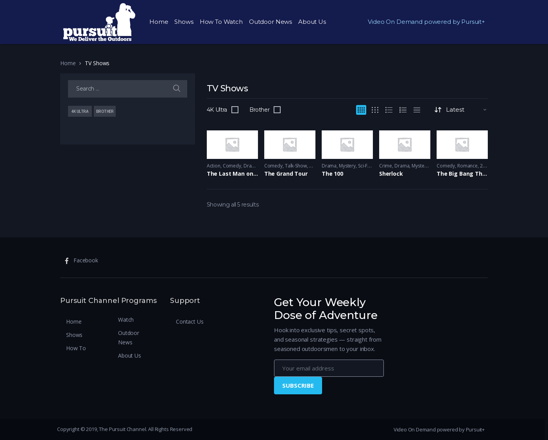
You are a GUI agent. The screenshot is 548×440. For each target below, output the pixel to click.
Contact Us (190, 321)
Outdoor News (270, 21)
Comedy (232, 165)
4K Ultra (217, 109)
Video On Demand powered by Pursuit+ (426, 21)
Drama (251, 165)
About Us (312, 21)
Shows (183, 21)
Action (213, 165)
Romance (467, 165)
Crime (385, 165)
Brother (259, 109)
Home (158, 21)
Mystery (347, 165)
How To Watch (221, 21)
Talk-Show (296, 165)
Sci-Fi (363, 165)
